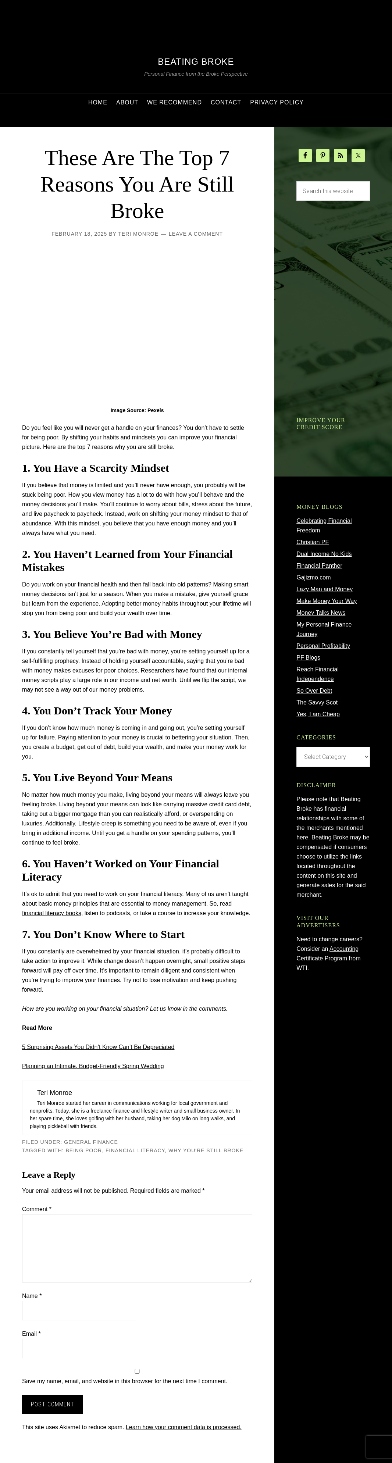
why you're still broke (205, 1150)
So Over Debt (314, 691)
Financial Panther (319, 566)
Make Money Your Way (326, 601)
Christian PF (312, 542)
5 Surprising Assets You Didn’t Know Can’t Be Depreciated (98, 1047)
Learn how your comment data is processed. (184, 1427)
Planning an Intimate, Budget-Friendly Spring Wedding (93, 1066)
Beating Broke (196, 62)
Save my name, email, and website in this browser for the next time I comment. (124, 1381)
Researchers (157, 670)
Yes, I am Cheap (318, 714)
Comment (36, 1209)
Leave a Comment (196, 234)
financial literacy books (51, 913)
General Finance (91, 1142)
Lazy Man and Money (324, 589)
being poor (84, 1150)
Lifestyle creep (97, 823)
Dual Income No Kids (324, 554)
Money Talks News (320, 613)
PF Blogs (308, 657)
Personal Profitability (323, 646)
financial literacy (135, 1150)
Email (31, 1334)
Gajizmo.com (313, 577)
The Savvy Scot (317, 702)
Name (32, 1296)
